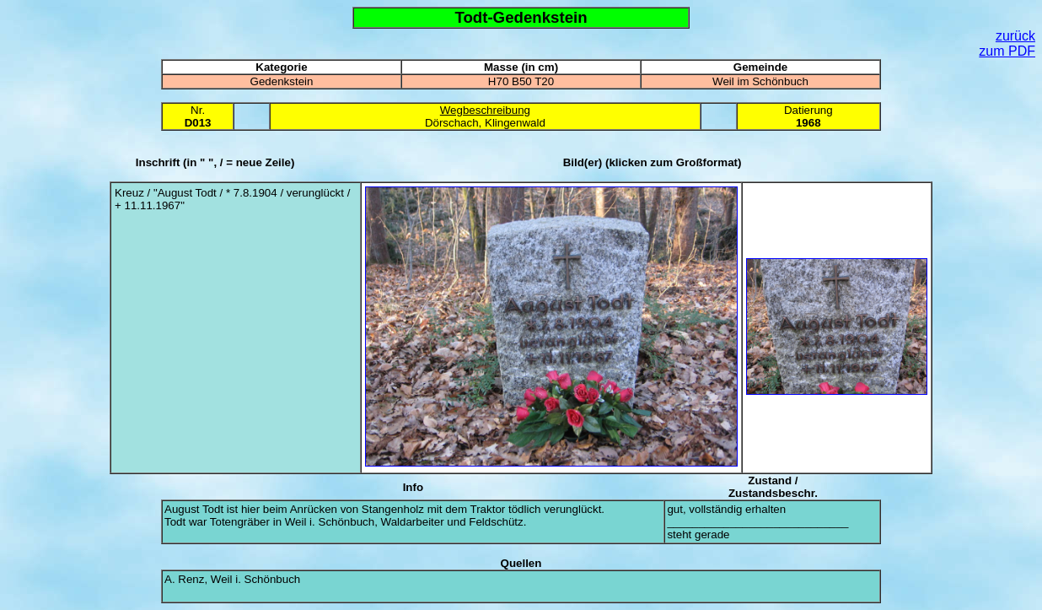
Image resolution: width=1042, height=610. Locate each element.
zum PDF (1007, 51)
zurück (1015, 36)
